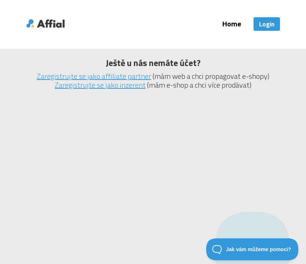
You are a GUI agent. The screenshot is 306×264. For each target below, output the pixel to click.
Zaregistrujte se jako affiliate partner (94, 76)
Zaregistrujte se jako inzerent (100, 85)
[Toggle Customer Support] (252, 249)
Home (231, 23)
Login (266, 24)
